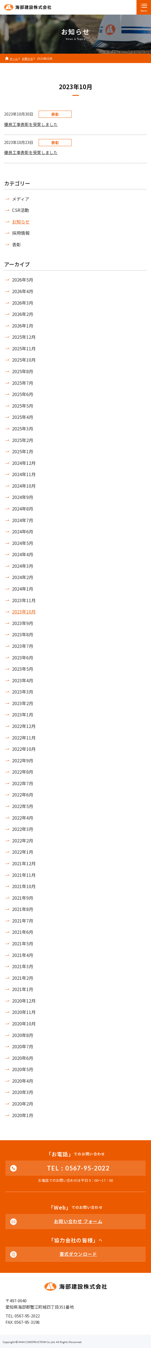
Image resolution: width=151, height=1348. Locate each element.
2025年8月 (22, 371)
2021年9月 (22, 898)
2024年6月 (22, 531)
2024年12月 (24, 463)
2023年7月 (22, 646)
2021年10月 (24, 886)
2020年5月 (22, 1069)
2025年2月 (22, 440)
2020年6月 (22, 1058)
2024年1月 (22, 589)
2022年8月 (22, 772)
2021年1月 (22, 989)
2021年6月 (22, 932)
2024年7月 (22, 520)
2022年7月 (22, 783)
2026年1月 (22, 326)
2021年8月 (22, 909)
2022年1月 (22, 852)
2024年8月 (22, 509)
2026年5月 (22, 280)
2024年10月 (24, 486)
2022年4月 (22, 818)
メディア (20, 199)
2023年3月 (22, 692)
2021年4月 (22, 955)
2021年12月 (24, 863)
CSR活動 (20, 210)
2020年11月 (24, 1012)
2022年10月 (24, 749)
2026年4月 (22, 291)
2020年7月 (22, 1046)
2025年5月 (22, 406)
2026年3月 (22, 303)
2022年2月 (22, 840)
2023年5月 (22, 669)
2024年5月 (22, 543)
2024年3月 (22, 566)
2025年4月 (22, 417)
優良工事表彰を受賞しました (31, 124)
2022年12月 (24, 726)
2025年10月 (24, 360)
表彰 (16, 244)
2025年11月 (24, 348)
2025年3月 (22, 428)
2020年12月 (24, 1001)
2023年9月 (22, 623)
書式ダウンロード (78, 1254)
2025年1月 (22, 451)
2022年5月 (22, 806)
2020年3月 (22, 1092)
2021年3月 (22, 966)
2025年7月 (22, 383)
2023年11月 (24, 600)
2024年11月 (24, 474)
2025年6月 (22, 394)
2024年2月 (22, 577)
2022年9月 (22, 760)
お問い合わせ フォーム (78, 1221)
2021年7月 (22, 921)
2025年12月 (24, 337)
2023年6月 (22, 657)
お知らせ (21, 222)
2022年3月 (22, 829)
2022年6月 (22, 795)
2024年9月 (22, 497)
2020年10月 (24, 1023)
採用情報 (21, 233)
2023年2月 (22, 703)
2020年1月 (22, 1115)
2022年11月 (24, 738)
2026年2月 (22, 314)
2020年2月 (22, 1104)
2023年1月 (22, 714)
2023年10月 (24, 611)
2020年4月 (22, 1081)
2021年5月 (22, 943)
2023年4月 (22, 680)
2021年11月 (24, 875)
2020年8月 (22, 1035)
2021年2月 (22, 978)
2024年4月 (22, 554)
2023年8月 (22, 634)
